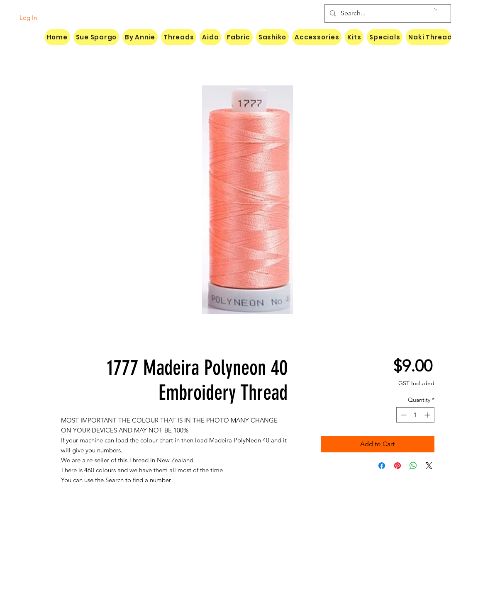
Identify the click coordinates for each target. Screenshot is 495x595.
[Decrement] (402, 415)
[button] (435, 9)
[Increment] (428, 415)
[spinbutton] (415, 415)
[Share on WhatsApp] (413, 466)
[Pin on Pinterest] (397, 466)
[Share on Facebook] (382, 466)
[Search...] (387, 13)
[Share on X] (429, 466)
